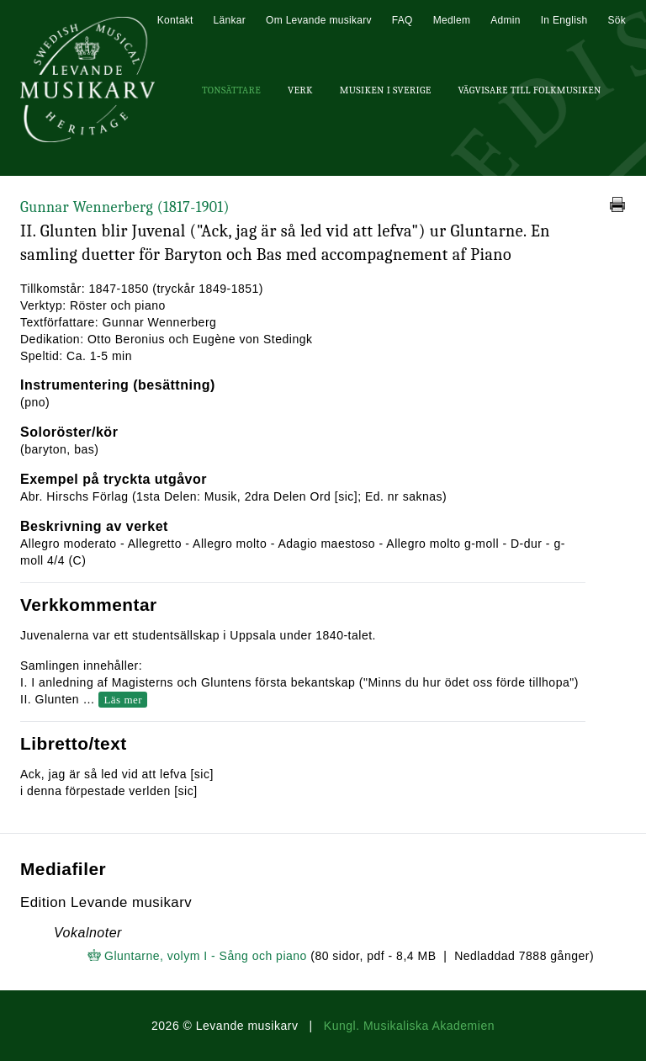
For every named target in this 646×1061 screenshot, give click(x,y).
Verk (300, 90)
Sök (616, 20)
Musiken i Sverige (386, 90)
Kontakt (175, 20)
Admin (505, 20)
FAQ (402, 20)
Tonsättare (231, 90)
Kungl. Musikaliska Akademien (409, 1025)
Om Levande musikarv (319, 20)
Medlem (451, 20)
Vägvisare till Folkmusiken (529, 90)
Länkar (230, 20)
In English (564, 20)
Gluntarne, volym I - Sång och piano (205, 956)
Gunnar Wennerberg (125, 207)
